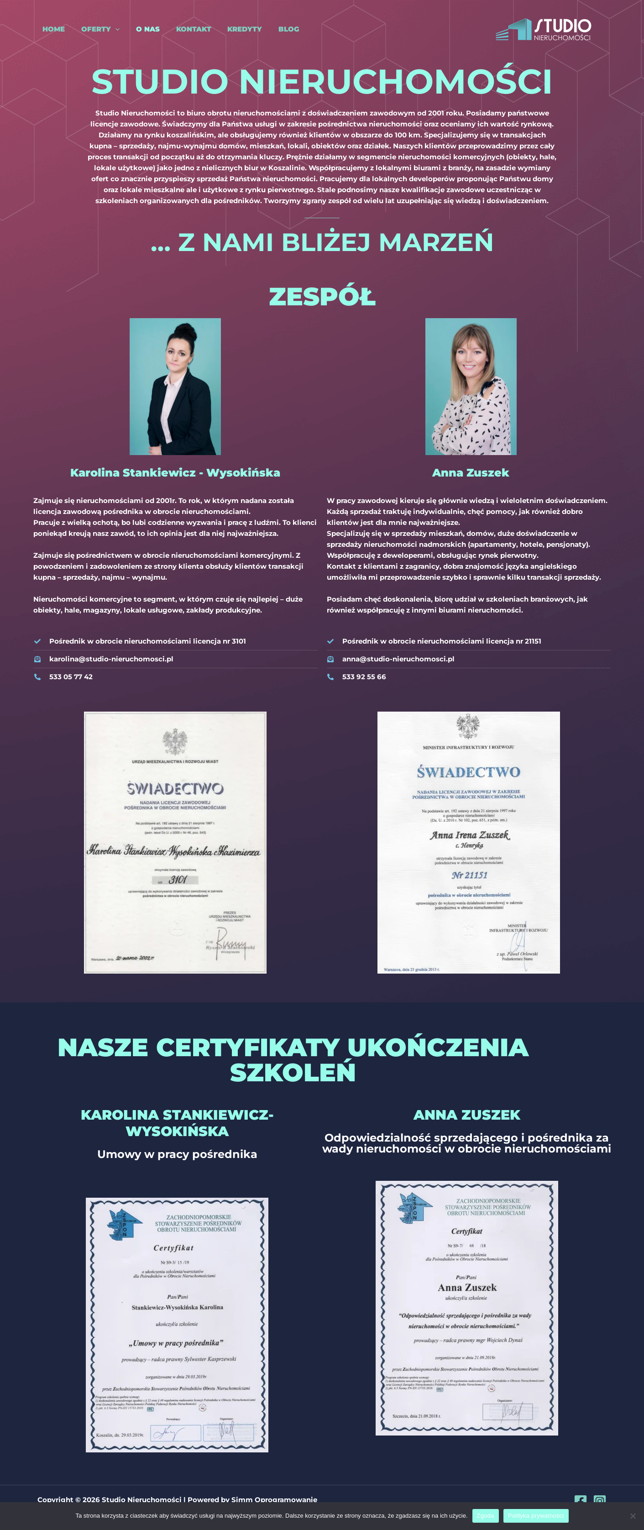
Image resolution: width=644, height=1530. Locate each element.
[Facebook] (580, 1501)
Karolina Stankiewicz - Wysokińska (175, 472)
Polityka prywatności (536, 1515)
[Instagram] (600, 1501)
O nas (137, 29)
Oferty (92, 29)
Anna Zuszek (470, 472)
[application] (107, 29)
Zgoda (485, 1515)
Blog (270, 29)
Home (48, 29)
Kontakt (180, 29)
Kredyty (229, 29)
